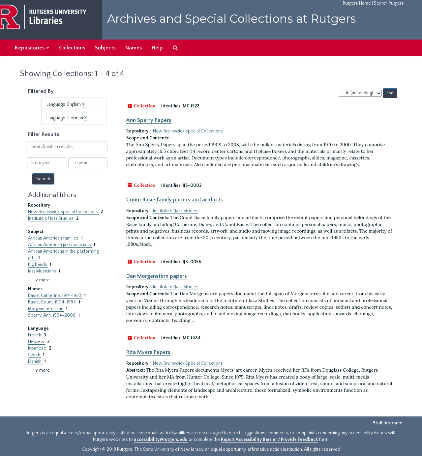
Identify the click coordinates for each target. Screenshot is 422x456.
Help (157, 48)
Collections (72, 48)
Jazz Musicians (42, 271)
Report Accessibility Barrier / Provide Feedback (269, 439)
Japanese (37, 348)
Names (133, 48)
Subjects (105, 48)
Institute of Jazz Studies (51, 218)
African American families (53, 238)
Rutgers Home (357, 3)
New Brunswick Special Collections (63, 211)
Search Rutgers (389, 3)
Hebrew (36, 341)
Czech (34, 354)
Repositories (32, 48)
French (35, 335)
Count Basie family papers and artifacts (174, 200)
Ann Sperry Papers (148, 120)
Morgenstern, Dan (46, 308)
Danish (35, 361)
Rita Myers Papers (148, 352)
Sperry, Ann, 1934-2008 (52, 315)
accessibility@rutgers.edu (161, 439)
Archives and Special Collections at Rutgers (231, 19)
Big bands (38, 264)
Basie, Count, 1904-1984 (52, 302)
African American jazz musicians (60, 244)
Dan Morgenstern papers (156, 276)
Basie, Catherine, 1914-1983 (55, 295)
